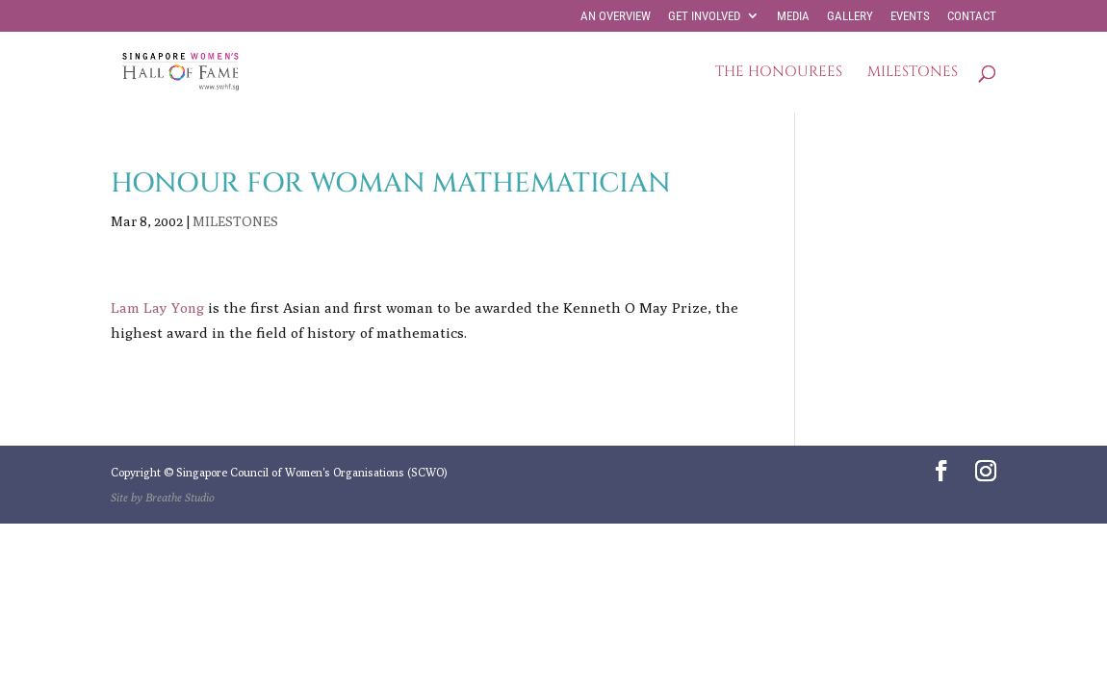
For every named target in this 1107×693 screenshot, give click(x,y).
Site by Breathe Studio (163, 497)
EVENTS (910, 16)
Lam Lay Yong (157, 307)
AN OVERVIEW (615, 16)
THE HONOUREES (778, 73)
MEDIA (793, 16)
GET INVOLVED (704, 16)
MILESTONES (912, 73)
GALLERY (850, 16)
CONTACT (971, 16)
